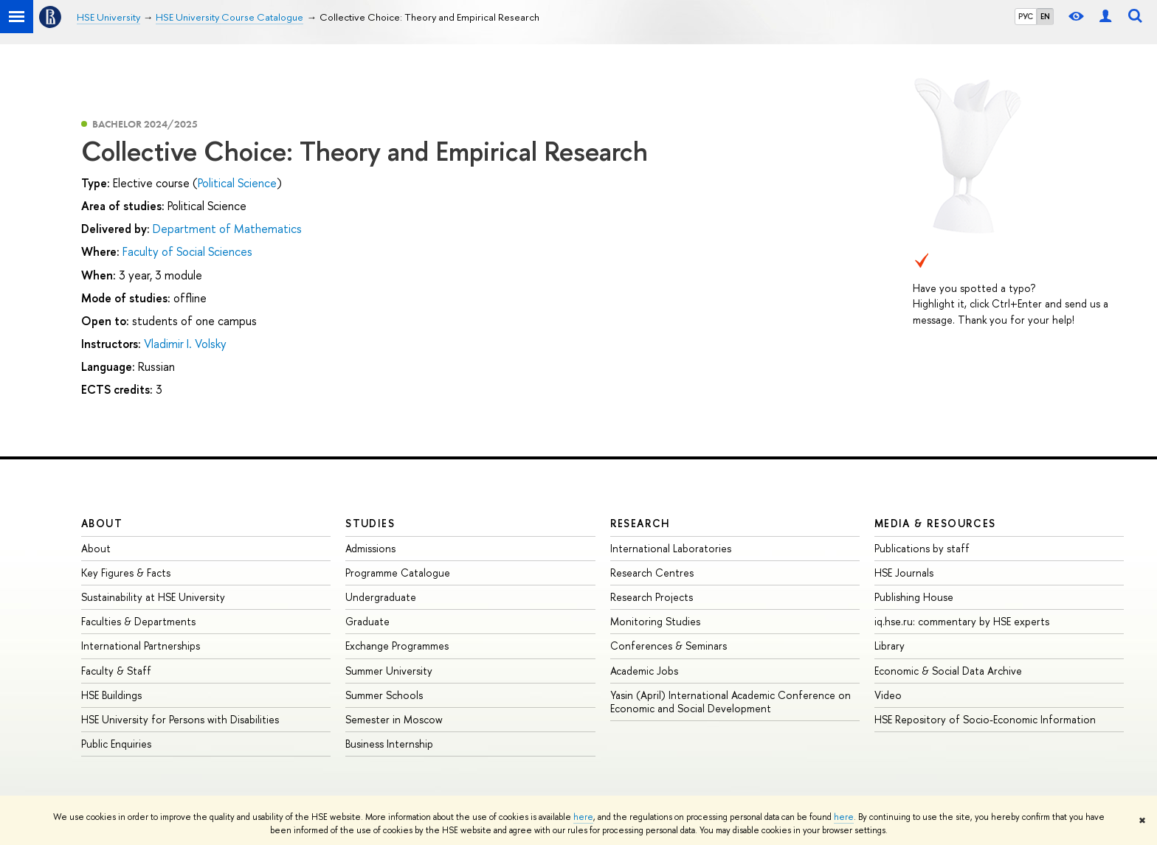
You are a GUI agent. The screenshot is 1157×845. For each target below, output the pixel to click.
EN (1045, 16)
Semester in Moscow (394, 719)
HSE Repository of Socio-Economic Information (985, 719)
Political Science (237, 183)
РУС (1025, 16)
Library (889, 646)
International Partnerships (140, 646)
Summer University (388, 671)
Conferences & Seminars (668, 646)
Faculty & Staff (116, 671)
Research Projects (651, 597)
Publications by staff (922, 548)
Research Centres (652, 573)
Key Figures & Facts (125, 573)
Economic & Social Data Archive (948, 671)
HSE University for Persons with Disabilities (180, 719)
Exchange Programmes (397, 646)
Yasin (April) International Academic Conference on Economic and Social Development (730, 701)
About (101, 523)
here (583, 817)
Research (640, 523)
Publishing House (913, 597)
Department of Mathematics (227, 228)
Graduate (367, 621)
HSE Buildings (111, 695)
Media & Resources (935, 523)
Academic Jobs (644, 671)
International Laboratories (670, 548)
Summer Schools (384, 695)
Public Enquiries (116, 744)
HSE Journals (903, 573)
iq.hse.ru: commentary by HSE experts (961, 621)
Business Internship (389, 744)
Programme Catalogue (397, 573)
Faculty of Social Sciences (187, 251)
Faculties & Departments (138, 621)
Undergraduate (380, 597)
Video (888, 695)
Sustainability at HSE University (153, 597)
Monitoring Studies (655, 621)
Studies (370, 523)
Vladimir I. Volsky (185, 343)
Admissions (370, 548)
